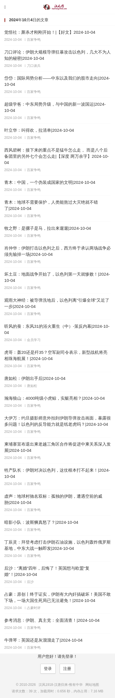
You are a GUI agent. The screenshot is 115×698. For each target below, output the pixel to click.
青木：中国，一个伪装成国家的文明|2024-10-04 (49, 182)
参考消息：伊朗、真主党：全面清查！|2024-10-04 (52, 620)
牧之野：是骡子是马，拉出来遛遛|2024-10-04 (47, 228)
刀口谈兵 (32, 66)
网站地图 (92, 685)
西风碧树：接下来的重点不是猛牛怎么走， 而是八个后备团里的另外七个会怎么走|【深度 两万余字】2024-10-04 (56, 156)
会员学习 (32, 340)
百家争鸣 (32, 40)
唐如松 (30, 386)
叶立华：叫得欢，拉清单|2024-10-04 (39, 130)
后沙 (29, 582)
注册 (67, 668)
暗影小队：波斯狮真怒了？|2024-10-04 (41, 522)
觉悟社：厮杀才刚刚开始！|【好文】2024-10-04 (49, 32)
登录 (48, 668)
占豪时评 (32, 608)
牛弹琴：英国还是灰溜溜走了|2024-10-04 (43, 640)
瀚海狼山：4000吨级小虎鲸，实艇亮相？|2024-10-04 (54, 398)
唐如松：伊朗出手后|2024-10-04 (35, 378)
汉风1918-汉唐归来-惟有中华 (58, 7)
